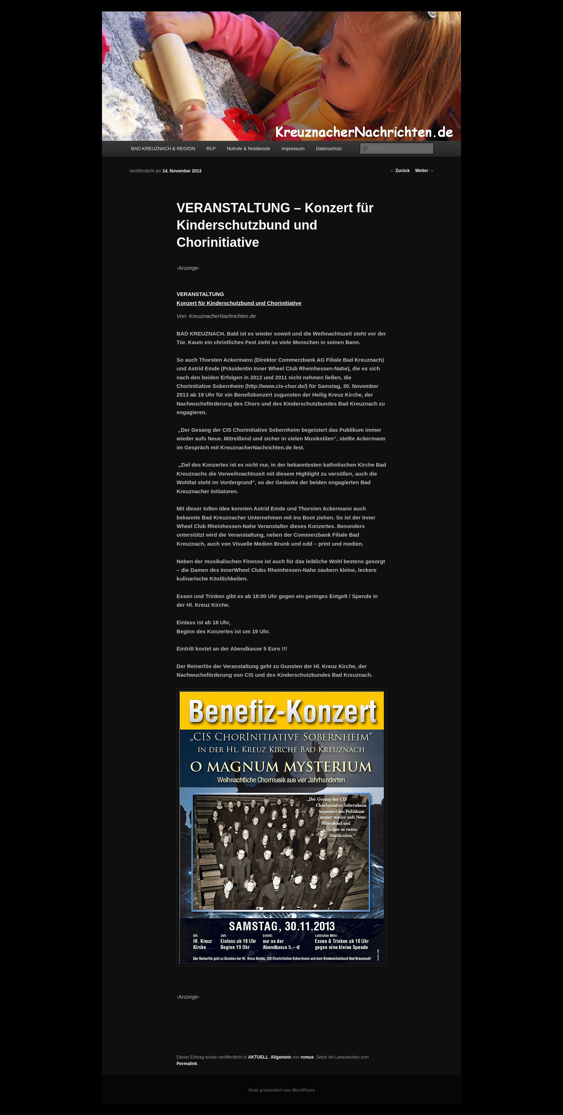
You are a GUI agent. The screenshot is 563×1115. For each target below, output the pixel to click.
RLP (210, 148)
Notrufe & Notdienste (248, 148)
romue (307, 1057)
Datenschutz (329, 148)
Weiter (424, 170)
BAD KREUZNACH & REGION (163, 148)
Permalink (187, 1063)
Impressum (293, 148)
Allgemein (281, 1057)
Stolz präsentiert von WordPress (281, 1090)
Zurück (400, 170)
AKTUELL (258, 1057)
